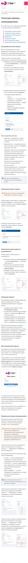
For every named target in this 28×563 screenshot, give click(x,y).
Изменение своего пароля (12, 33)
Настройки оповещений (9, 483)
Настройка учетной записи (13, 31)
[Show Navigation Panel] (26, 3)
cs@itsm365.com (15, 439)
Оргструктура (4, 12)
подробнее (19, 100)
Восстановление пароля (12, 40)
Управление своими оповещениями (15, 42)
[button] (25, 8)
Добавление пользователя (18, 322)
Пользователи (12, 12)
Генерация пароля (10, 38)
